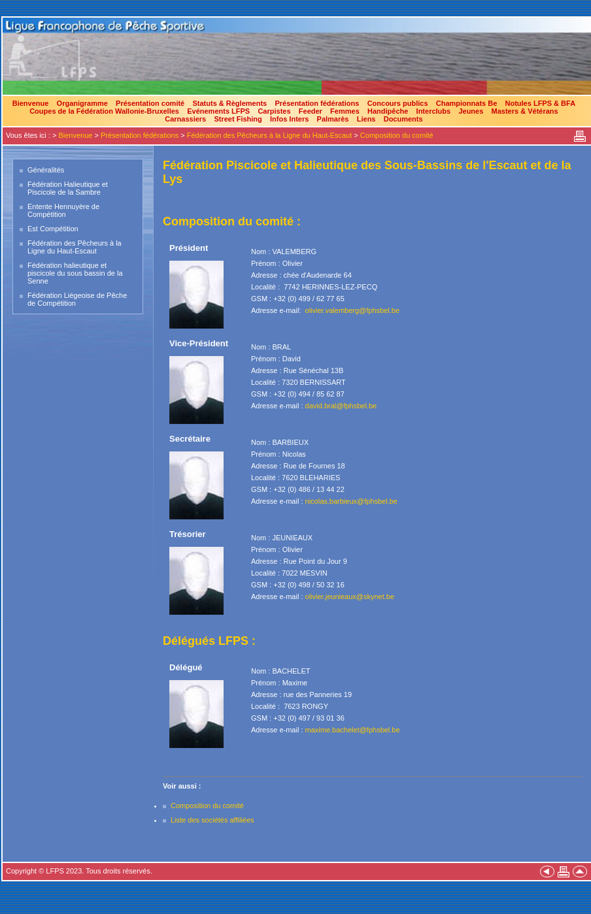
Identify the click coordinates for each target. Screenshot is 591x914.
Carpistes (274, 111)
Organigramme (82, 103)
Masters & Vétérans (525, 111)
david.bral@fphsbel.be (341, 406)
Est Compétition (52, 229)
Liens (366, 119)
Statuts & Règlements (229, 103)
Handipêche (387, 111)
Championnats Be (467, 103)
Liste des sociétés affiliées (212, 820)
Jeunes (470, 111)
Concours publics (397, 103)
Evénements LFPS (218, 111)
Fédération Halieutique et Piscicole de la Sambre (67, 188)
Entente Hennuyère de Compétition (63, 210)
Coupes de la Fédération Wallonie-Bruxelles (104, 111)
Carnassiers (185, 119)
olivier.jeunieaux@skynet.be (350, 596)
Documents (403, 119)
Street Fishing (238, 119)
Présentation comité (150, 103)
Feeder (310, 111)
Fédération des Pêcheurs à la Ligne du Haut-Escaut (269, 135)
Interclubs (433, 111)
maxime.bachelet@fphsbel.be (352, 730)
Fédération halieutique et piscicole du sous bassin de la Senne (75, 273)
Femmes (345, 111)
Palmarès (333, 119)
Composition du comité (396, 135)
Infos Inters (289, 119)
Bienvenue (30, 103)
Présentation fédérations (317, 103)
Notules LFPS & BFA (540, 103)
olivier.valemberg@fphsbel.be (352, 310)
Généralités (45, 170)
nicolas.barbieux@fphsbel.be (351, 501)
